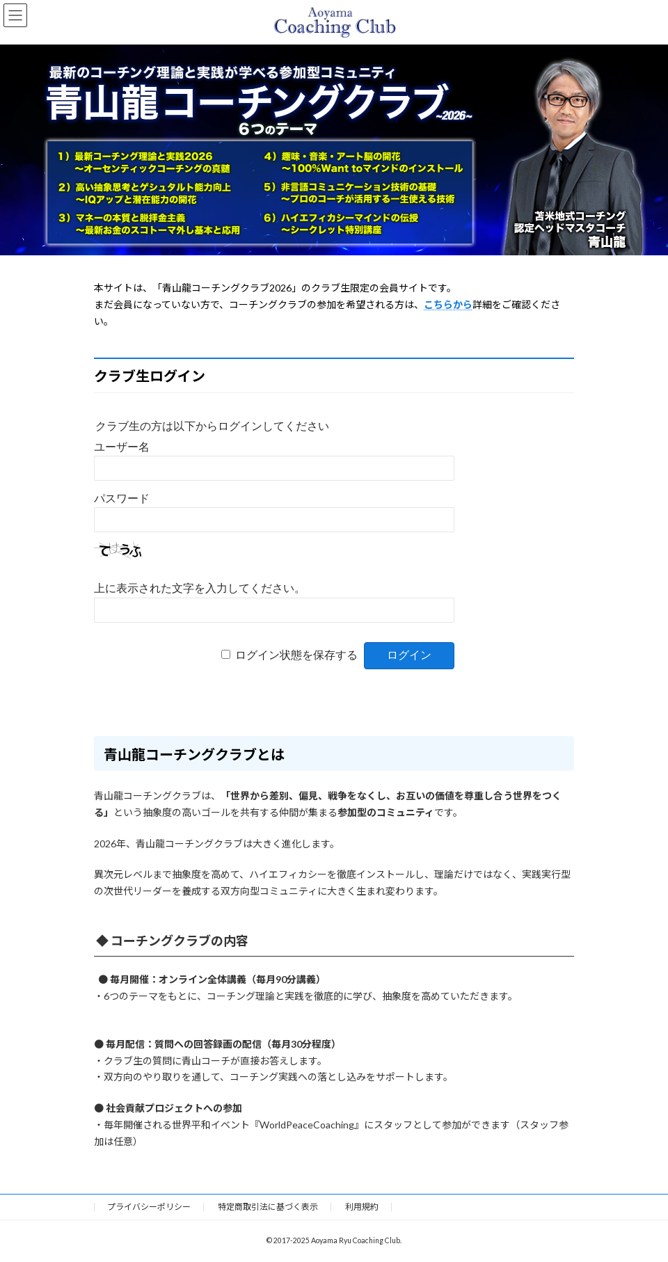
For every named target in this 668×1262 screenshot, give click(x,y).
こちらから (448, 304)
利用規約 (362, 1206)
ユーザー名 (122, 447)
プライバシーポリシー (149, 1206)
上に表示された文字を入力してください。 (199, 588)
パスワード (122, 498)
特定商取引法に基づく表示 (268, 1206)
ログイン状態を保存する (296, 655)
